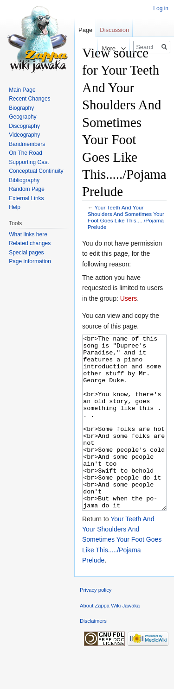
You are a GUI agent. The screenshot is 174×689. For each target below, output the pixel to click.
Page (85, 29)
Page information (30, 261)
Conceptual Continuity (36, 171)
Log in (160, 8)
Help (14, 207)
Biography (21, 108)
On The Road (25, 153)
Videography (24, 135)
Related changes (30, 243)
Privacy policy (95, 624)
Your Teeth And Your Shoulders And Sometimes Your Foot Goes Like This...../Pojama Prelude (126, 217)
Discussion (114, 29)
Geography (22, 117)
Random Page (27, 189)
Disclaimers (93, 655)
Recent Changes (29, 98)
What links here (28, 234)
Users (128, 298)
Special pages (26, 252)
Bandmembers (27, 144)
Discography (24, 126)
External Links (26, 198)
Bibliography (24, 180)
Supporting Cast (29, 162)
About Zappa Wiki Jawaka (110, 640)
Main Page (22, 90)
